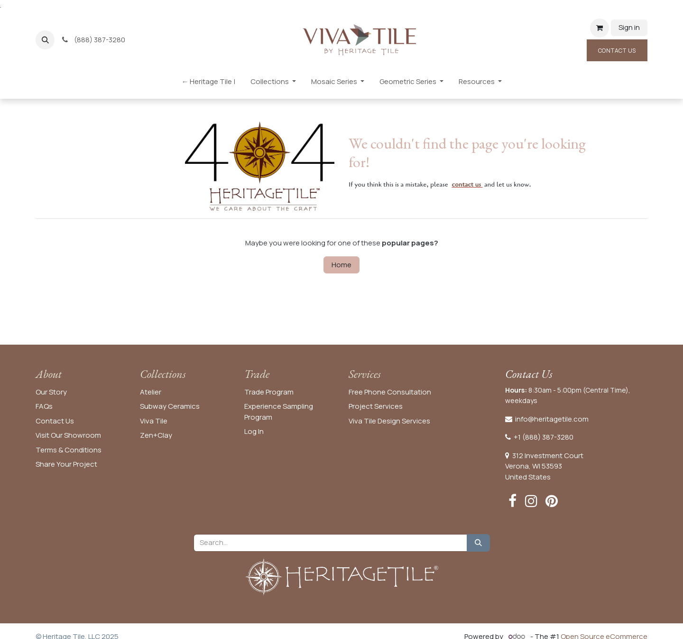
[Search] (478, 543)
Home (341, 265)
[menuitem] (208, 84)
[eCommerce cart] (599, 28)
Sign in (629, 27)
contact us (466, 184)
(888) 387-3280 (94, 40)
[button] (45, 39)
